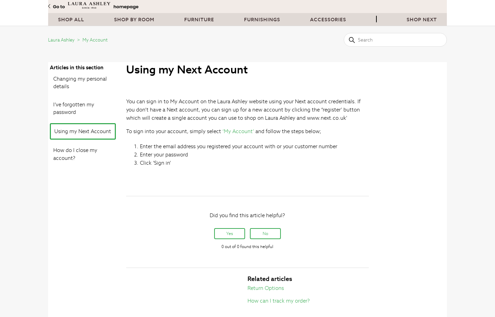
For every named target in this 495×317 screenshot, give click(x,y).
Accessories (328, 19)
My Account (95, 40)
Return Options (266, 288)
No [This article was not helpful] (265, 233)
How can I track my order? (279, 300)
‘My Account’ (238, 131)
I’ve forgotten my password (73, 108)
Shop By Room (134, 19)
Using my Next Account (82, 131)
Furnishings (262, 19)
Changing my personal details (80, 82)
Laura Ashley (61, 40)
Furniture (199, 19)
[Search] (395, 40)
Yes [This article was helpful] (229, 233)
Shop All (71, 19)
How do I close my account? (75, 154)
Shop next (422, 19)
